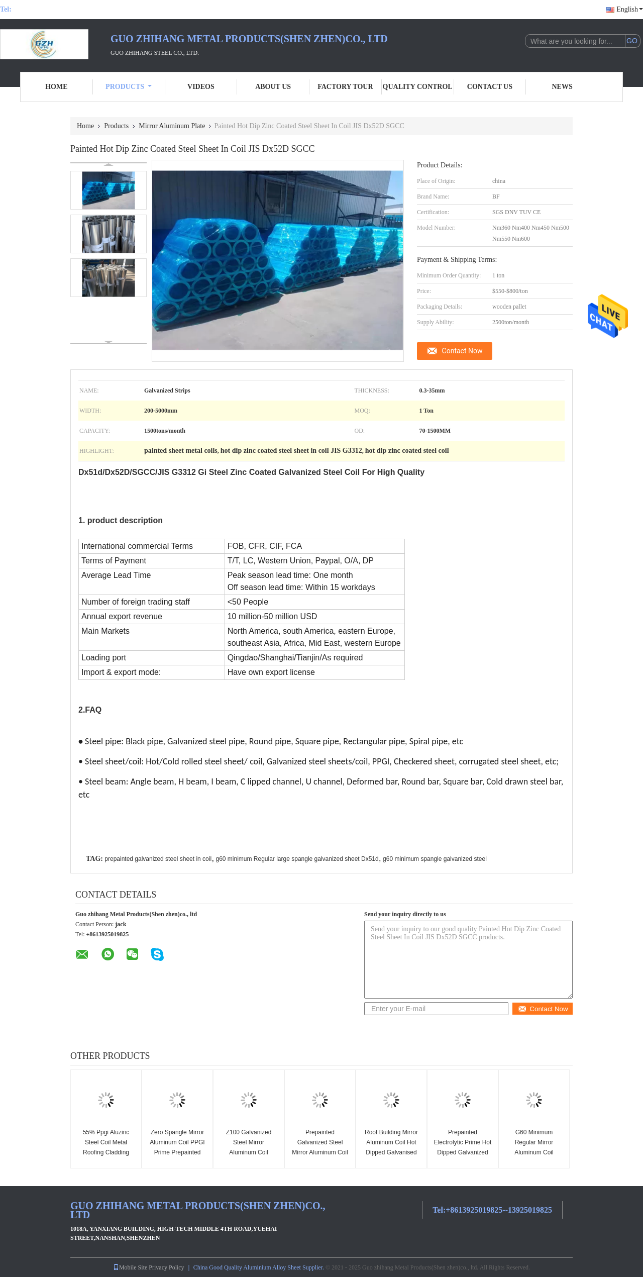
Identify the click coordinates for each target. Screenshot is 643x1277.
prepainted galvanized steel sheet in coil (157, 858)
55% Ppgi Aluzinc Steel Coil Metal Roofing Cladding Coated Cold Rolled (106, 1147)
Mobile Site (130, 1267)
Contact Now (462, 351)
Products (128, 86)
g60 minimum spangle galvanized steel (435, 858)
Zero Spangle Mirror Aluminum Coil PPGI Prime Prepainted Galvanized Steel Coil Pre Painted (177, 1152)
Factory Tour (345, 86)
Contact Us (489, 86)
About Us (273, 86)
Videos (201, 86)
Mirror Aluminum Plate (172, 126)
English (629, 9)
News (562, 86)
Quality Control (418, 86)
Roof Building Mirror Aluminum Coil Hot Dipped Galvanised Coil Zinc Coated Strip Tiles (391, 1152)
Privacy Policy (166, 1267)
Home (56, 86)
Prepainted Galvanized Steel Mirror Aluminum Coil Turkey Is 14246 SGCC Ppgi (320, 1152)
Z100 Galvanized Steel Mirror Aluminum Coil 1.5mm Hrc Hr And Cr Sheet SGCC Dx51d (249, 1152)
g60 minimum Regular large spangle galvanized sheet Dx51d (297, 858)
